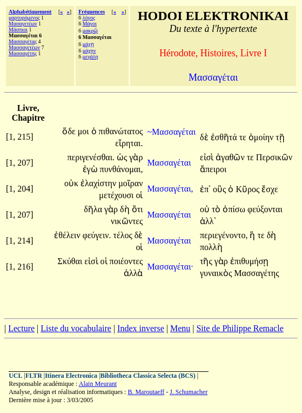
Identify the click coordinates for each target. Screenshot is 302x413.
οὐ (206, 209)
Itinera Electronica (71, 375)
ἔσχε (269, 189)
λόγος (89, 18)
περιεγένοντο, (224, 235)
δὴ (126, 209)
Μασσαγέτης (23, 53)
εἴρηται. (129, 143)
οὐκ (72, 183)
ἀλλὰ (133, 273)
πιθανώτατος (121, 131)
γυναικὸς (217, 273)
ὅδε (69, 131)
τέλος (124, 235)
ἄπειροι (213, 169)
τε (244, 137)
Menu (180, 328)
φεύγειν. (97, 235)
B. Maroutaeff (145, 392)
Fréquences (91, 12)
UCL (15, 375)
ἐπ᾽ (205, 189)
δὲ (205, 137)
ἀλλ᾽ (208, 221)
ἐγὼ (91, 169)
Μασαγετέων (23, 24)
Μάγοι (90, 24)
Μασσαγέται (170, 162)
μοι (84, 131)
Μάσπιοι (18, 29)
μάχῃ (88, 44)
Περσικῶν (274, 157)
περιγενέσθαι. (91, 157)
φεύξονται (265, 209)
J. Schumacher (188, 392)
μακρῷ (90, 31)
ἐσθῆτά (225, 137)
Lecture (21, 328)
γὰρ (136, 157)
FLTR (33, 375)
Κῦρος (248, 189)
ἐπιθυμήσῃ (249, 261)
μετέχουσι (117, 195)
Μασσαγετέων (24, 47)
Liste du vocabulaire (76, 328)
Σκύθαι (71, 261)
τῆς (207, 261)
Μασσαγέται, (170, 188)
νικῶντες (127, 221)
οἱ (139, 195)
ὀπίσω (235, 209)
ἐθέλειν (68, 235)
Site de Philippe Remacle (239, 328)
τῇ (280, 137)
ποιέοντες (126, 261)
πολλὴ (211, 247)
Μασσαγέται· (170, 266)
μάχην (89, 51)
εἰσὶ (208, 157)
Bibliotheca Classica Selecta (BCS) (147, 375)
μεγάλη (90, 57)
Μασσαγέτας (23, 41)
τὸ (217, 209)
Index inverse (140, 328)
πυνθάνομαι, (121, 169)
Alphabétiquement (30, 12)
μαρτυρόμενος (24, 18)
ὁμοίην (262, 137)
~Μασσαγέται (171, 131)
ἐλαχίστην (99, 183)
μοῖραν (130, 183)
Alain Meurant (98, 384)
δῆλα (94, 209)
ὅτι (137, 209)
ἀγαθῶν (231, 157)
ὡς (123, 157)
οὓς (220, 189)
